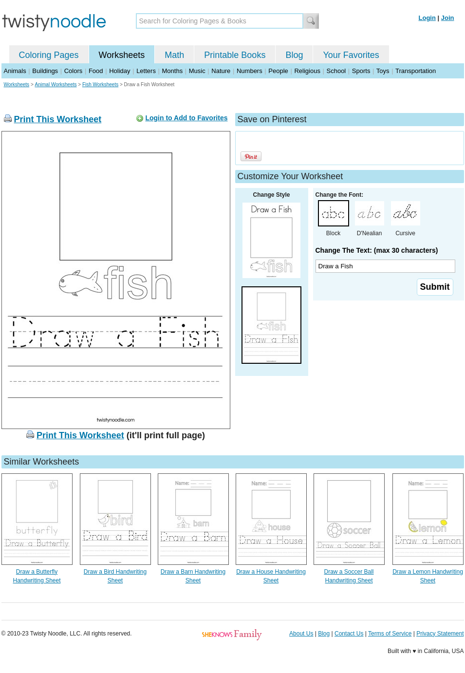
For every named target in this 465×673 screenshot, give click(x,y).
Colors (73, 71)
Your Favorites (351, 55)
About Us (301, 633)
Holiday (119, 71)
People (278, 71)
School (336, 71)
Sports (361, 71)
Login (427, 17)
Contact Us (349, 633)
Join (447, 17)
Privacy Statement (440, 633)
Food (96, 71)
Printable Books (234, 55)
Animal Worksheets (56, 84)
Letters (146, 71)
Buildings (45, 71)
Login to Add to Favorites (186, 118)
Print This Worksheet (58, 119)
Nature (220, 71)
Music (197, 71)
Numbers (249, 71)
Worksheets (122, 55)
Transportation (415, 71)
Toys (383, 71)
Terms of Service (389, 633)
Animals (15, 71)
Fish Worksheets (100, 84)
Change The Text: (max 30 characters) (377, 250)
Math (174, 55)
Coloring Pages (49, 55)
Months (172, 71)
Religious (307, 71)
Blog (294, 55)
